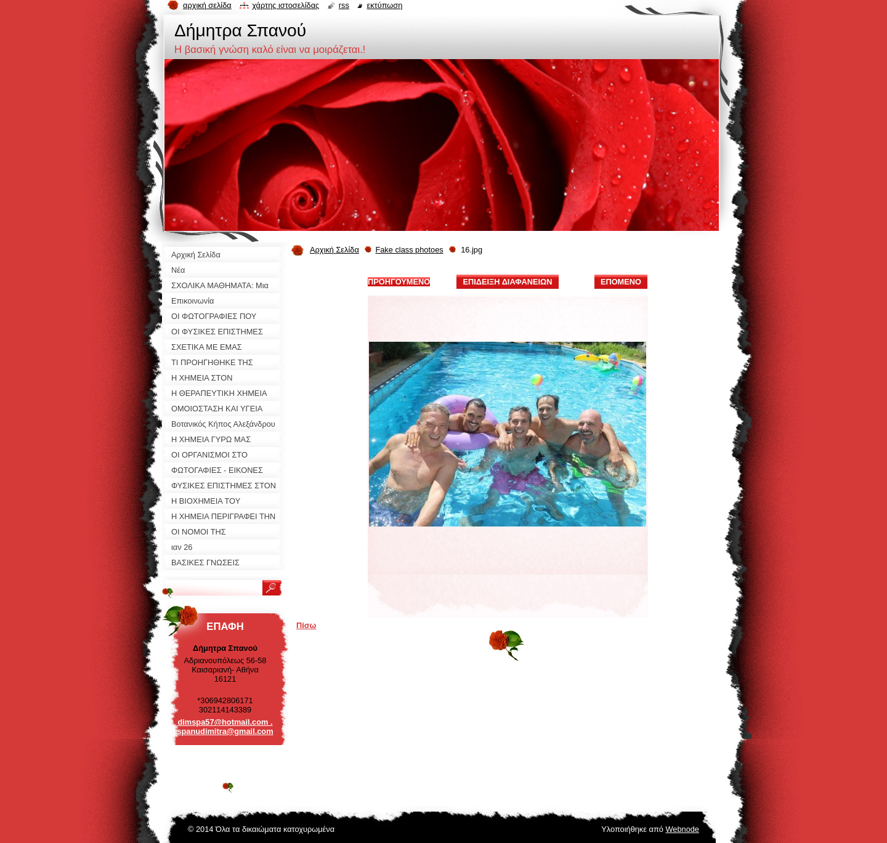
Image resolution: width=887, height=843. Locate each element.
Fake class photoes (409, 249)
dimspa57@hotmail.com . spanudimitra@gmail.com (225, 726)
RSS (344, 5)
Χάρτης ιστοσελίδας (285, 5)
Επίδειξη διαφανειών (507, 281)
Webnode (682, 829)
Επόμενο (621, 281)
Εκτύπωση (384, 5)
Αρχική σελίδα (207, 5)
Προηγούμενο (399, 281)
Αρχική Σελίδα (334, 249)
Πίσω (306, 625)
